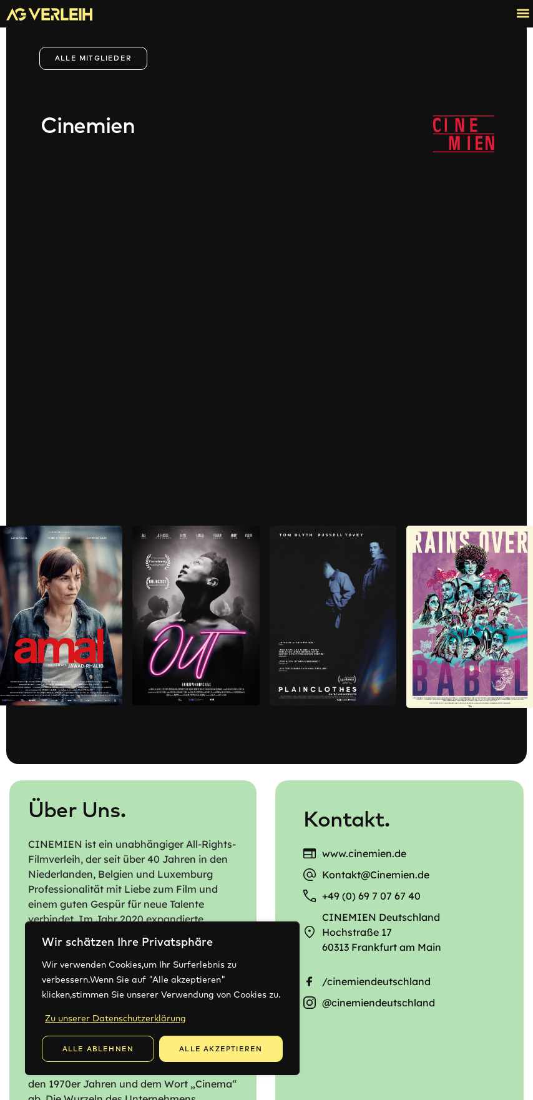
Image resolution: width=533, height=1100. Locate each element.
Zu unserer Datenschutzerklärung (115, 1018)
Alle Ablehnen (98, 1048)
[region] (162, 998)
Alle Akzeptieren (220, 1048)
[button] (522, 12)
